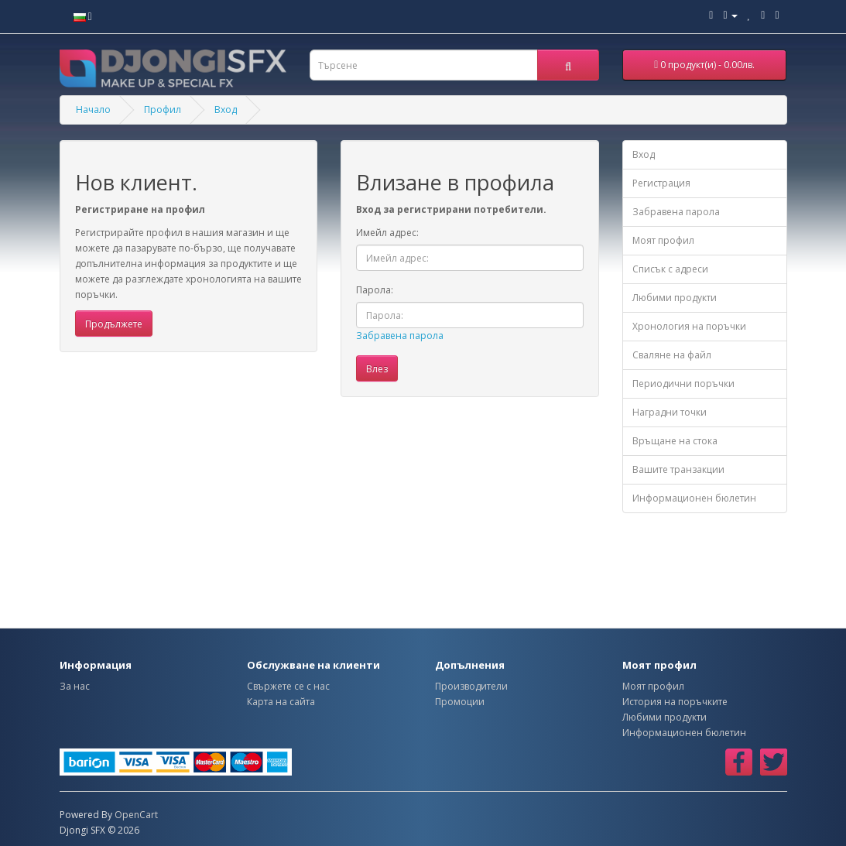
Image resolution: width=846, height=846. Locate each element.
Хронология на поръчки (689, 326)
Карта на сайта (281, 701)
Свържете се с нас (288, 686)
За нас (75, 686)
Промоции (460, 701)
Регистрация (661, 183)
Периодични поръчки (683, 383)
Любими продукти (674, 297)
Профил (162, 109)
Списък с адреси (670, 269)
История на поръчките (675, 701)
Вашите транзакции (678, 469)
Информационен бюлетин (694, 498)
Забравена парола (400, 335)
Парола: (374, 289)
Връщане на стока (675, 440)
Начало (93, 109)
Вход (225, 109)
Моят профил (663, 240)
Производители (471, 686)
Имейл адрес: (387, 232)
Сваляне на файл (671, 354)
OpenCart (136, 814)
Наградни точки (669, 412)
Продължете (113, 324)
